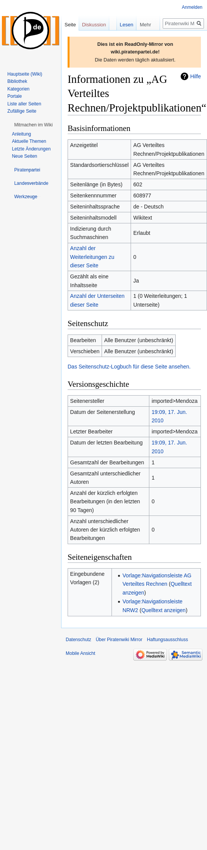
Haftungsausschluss (167, 639)
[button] (33, 125)
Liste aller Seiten (24, 104)
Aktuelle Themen (29, 141)
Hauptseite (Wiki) (24, 74)
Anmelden (192, 7)
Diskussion (94, 24)
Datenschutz (78, 639)
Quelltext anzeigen (163, 610)
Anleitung (21, 134)
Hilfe (195, 76)
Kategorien (18, 89)
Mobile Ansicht (80, 653)
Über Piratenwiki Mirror (119, 639)
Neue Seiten (24, 156)
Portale (14, 96)
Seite (70, 24)
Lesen (119, 24)
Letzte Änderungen (31, 149)
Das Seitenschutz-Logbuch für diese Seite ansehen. (129, 367)
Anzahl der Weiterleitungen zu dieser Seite (92, 256)
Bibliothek (17, 81)
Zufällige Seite (21, 111)
